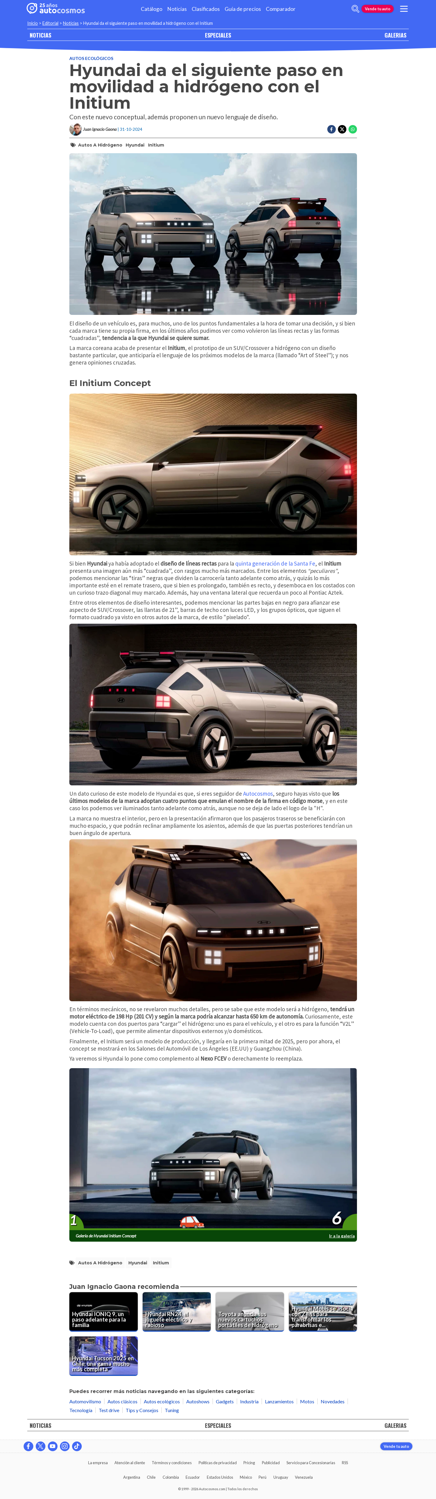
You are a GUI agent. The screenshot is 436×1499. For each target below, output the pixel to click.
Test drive (109, 1410)
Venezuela (304, 1477)
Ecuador (193, 1477)
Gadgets (225, 1401)
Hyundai (135, 145)
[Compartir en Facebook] (331, 129)
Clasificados (206, 9)
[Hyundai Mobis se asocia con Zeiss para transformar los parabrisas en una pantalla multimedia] (323, 1312)
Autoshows (198, 1401)
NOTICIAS (40, 35)
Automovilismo (85, 1401)
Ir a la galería (342, 1235)
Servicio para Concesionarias (310, 1462)
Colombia (171, 1477)
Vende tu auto (377, 8)
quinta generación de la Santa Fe (274, 563)
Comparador (281, 9)
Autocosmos (258, 793)
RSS (345, 1462)
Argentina (131, 1477)
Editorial (50, 23)
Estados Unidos (220, 1477)
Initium (156, 145)
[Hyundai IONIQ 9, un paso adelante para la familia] (103, 1312)
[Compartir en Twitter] (342, 129)
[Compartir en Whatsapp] (352, 129)
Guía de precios (243, 9)
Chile (151, 1477)
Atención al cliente (129, 1462)
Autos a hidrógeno (100, 145)
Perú (262, 1477)
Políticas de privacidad (218, 1462)
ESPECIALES (218, 35)
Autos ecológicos (91, 58)
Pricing (249, 1462)
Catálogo (151, 9)
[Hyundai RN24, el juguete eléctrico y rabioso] (177, 1312)
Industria (249, 1401)
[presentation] (213, 1149)
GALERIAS (395, 35)
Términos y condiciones (172, 1462)
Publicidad (271, 1462)
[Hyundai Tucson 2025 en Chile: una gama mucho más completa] (103, 1356)
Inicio (32, 23)
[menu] (403, 9)
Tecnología (80, 1410)
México (246, 1477)
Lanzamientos (279, 1401)
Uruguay (280, 1477)
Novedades (333, 1401)
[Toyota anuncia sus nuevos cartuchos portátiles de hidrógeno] (250, 1312)
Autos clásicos (122, 1401)
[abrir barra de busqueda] (355, 8)
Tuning (172, 1410)
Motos (307, 1401)
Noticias (177, 9)
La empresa (98, 1462)
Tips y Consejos (142, 1410)
